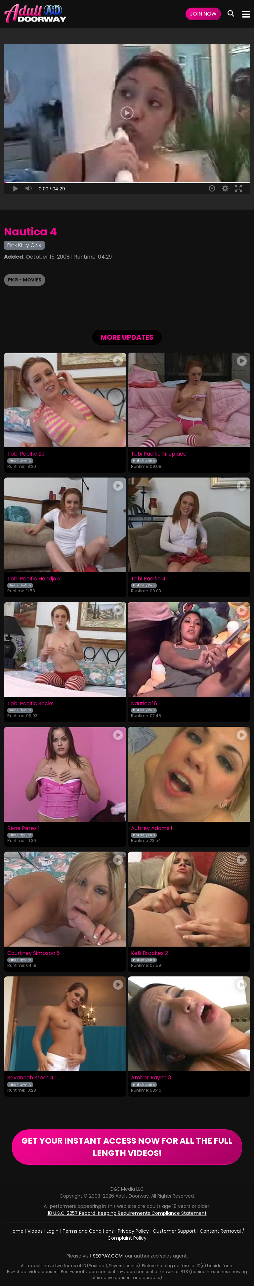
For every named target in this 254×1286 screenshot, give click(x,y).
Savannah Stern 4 (30, 1077)
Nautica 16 (144, 703)
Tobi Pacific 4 (148, 578)
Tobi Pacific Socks (30, 703)
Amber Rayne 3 (151, 1077)
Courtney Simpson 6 (33, 953)
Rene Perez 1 (23, 828)
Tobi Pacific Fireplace (159, 454)
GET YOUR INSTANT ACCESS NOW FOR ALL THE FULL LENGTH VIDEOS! (127, 1147)
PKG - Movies (24, 279)
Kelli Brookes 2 (149, 953)
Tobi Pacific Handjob (33, 578)
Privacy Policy (133, 1231)
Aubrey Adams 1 (151, 828)
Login (53, 1231)
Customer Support (174, 1231)
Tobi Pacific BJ (26, 454)
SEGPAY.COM (108, 1256)
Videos (35, 1231)
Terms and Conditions (88, 1231)
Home (16, 1231)
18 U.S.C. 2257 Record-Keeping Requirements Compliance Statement (127, 1213)
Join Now (203, 14)
